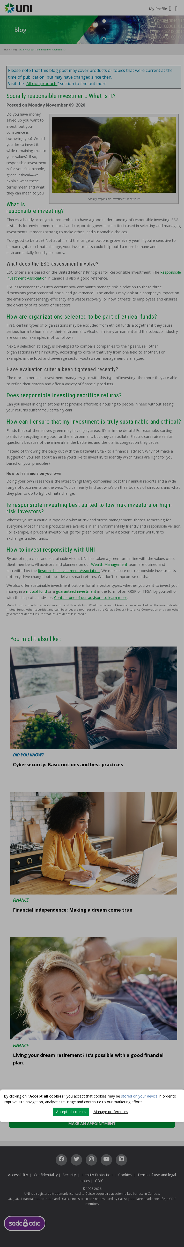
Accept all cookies (71, 1111)
